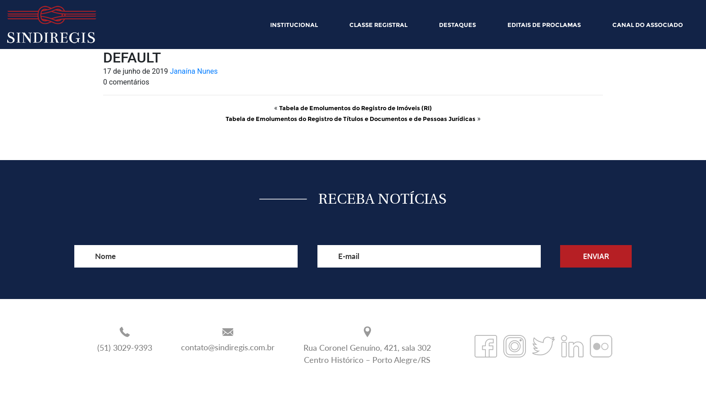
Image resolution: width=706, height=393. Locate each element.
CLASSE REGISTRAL (378, 24)
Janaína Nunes (193, 71)
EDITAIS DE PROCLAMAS (544, 24)
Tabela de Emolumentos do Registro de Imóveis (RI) (355, 108)
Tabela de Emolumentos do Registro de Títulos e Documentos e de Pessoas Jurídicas (350, 118)
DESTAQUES (457, 24)
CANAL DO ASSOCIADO (647, 24)
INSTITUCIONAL (294, 24)
